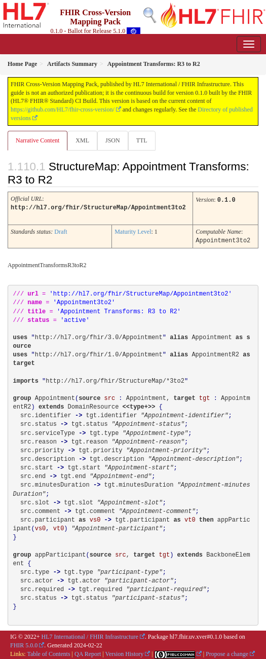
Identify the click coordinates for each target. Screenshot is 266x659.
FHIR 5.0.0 (23, 643)
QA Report (87, 652)
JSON (112, 140)
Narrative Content (37, 140)
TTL (141, 140)
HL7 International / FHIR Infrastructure (90, 635)
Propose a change (227, 652)
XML (82, 140)
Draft (60, 230)
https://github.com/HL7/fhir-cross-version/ (63, 109)
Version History (124, 652)
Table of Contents (48, 652)
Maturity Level (133, 230)
